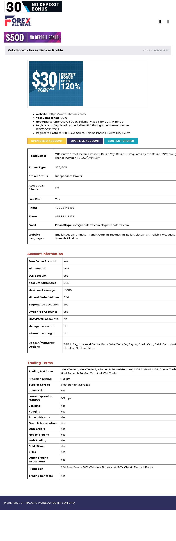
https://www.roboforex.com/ (67, 114)
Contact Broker (120, 141)
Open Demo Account (47, 141)
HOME (146, 50)
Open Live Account (84, 141)
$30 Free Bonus (71, 467)
